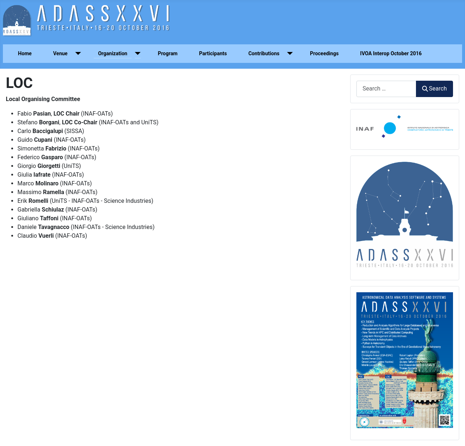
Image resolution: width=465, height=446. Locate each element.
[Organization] (136, 54)
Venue (60, 53)
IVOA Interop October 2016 (391, 53)
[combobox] (386, 89)
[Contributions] (288, 54)
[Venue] (76, 54)
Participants (213, 53)
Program (167, 53)
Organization (113, 53)
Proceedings (324, 53)
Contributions (264, 53)
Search (434, 88)
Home (25, 53)
